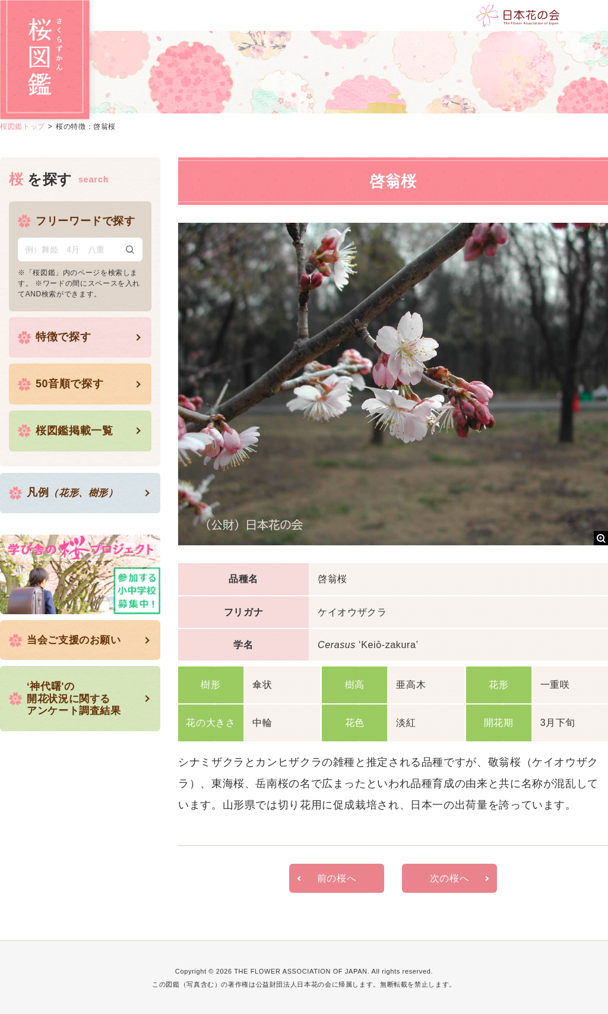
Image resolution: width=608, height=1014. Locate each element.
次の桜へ (450, 878)
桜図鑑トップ (22, 126)
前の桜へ (337, 878)
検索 (130, 249)
